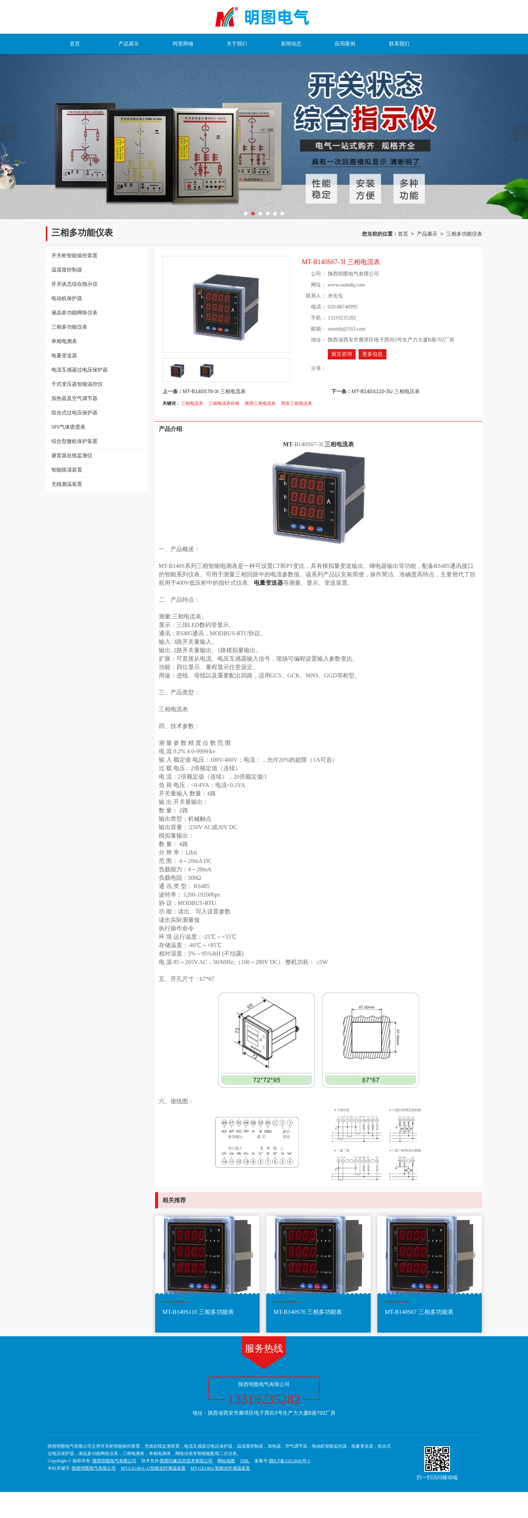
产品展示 (128, 44)
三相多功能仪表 (464, 234)
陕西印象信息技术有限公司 (186, 1460)
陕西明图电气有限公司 (114, 1460)
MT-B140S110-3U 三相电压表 (386, 391)
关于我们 (237, 44)
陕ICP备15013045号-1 (290, 1460)
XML (245, 1460)
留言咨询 (341, 354)
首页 (75, 44)
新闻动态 (291, 44)
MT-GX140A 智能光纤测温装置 (220, 1468)
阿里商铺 (183, 44)
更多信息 (372, 354)
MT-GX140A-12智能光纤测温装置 (153, 1468)
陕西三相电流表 (260, 403)
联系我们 (399, 44)
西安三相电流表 (296, 403)
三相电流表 (192, 403)
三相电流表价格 (224, 403)
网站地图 (226, 1460)
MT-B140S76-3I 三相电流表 (214, 391)
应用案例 (345, 44)
